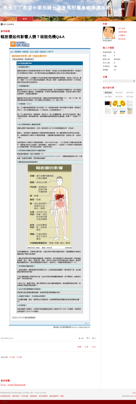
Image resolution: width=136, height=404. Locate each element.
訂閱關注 (121, 35)
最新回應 (119, 93)
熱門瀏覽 (108, 97)
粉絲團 (4, 402)
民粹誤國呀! (107, 41)
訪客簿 (41, 19)
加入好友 (121, 28)
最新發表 (108, 93)
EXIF (94, 347)
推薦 (79, 347)
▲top (134, 393)
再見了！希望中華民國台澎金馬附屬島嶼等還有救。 (59, 7)
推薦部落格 (122, 32)
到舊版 (121, 9)
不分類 (12, 357)
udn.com (133, 396)
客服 (62, 396)
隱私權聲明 (54, 396)
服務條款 (33, 396)
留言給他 (121, 39)
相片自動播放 (8, 24)
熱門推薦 (129, 97)
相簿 (25, 19)
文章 (8, 19)
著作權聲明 (43, 396)
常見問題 (24, 396)
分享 (86, 347)
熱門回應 (119, 97)
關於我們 (15, 396)
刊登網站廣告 (5, 396)
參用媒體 (5, 31)
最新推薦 (129, 93)
